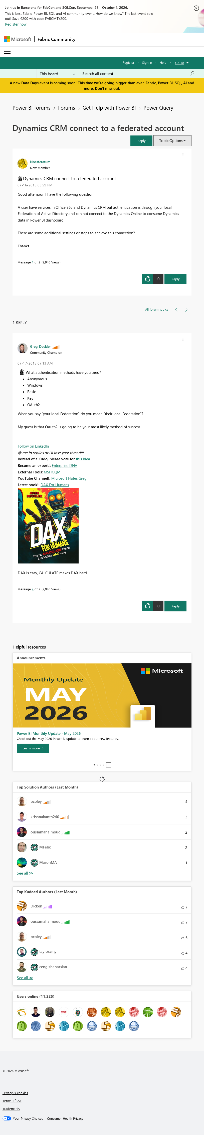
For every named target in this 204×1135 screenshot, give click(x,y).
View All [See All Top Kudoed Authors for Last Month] (25, 978)
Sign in (147, 62)
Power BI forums (32, 107)
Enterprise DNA (64, 465)
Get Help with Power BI (109, 107)
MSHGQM (52, 471)
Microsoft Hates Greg (69, 478)
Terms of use (12, 1100)
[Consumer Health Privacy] (65, 1118)
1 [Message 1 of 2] (33, 262)
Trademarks (11, 1108)
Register (128, 62)
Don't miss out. (107, 88)
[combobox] (138, 73)
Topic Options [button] (170, 140)
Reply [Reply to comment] (175, 606)
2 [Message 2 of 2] (33, 589)
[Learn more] (33, 748)
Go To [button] (179, 62)
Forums (66, 107)
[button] (141, 140)
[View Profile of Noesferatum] (40, 161)
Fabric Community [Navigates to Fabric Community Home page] (56, 39)
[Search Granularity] (57, 73)
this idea (83, 458)
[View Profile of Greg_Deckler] (40, 346)
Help (163, 62)
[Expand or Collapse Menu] (7, 51)
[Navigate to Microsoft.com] (17, 39)
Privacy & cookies (15, 1093)
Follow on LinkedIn (33, 446)
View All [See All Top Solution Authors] (25, 873)
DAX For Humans (55, 484)
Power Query (158, 107)
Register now (16, 24)
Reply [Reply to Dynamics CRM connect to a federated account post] (175, 279)
